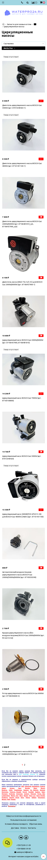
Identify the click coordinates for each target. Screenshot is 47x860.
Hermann (5, 794)
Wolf (8, 799)
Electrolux (5, 792)
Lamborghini (6, 795)
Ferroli (25, 792)
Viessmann (41, 797)
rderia (43, 786)
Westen (4, 799)
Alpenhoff (28, 786)
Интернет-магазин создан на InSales (23, 856)
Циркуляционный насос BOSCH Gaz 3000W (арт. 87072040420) (21, 457)
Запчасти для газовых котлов (19, 24)
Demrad (42, 790)
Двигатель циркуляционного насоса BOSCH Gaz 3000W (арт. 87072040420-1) (22, 106)
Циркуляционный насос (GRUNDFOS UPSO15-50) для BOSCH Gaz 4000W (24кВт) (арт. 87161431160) (22, 515)
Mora (21, 795)
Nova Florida (40, 795)
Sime (22, 797)
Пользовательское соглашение (23, 820)
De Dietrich (34, 790)
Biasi (35, 788)
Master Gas (14, 795)
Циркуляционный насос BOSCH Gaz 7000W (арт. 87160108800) (21, 399)
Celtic (10, 790)
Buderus (4, 790)
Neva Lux (32, 795)
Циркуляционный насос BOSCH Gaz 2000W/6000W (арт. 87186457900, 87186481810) (22, 341)
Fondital (30, 792)
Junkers (26, 794)
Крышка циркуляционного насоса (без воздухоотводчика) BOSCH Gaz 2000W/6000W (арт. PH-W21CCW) (23, 635)
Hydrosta (12, 794)
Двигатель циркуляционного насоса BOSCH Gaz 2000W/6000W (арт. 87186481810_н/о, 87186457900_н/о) (22, 224)
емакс (13, 799)
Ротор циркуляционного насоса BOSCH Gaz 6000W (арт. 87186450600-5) (23, 694)
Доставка (15, 828)
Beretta (27, 788)
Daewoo (26, 790)
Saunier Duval (14, 797)
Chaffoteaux (18, 790)
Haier (43, 792)
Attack (4, 788)
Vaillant (34, 797)
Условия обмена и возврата (16, 824)
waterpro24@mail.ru (25, 852)
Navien (26, 795)
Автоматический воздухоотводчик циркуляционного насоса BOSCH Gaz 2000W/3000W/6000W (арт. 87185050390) (19, 574)
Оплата (23, 828)
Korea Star (41, 794)
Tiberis (28, 797)
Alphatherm (35, 786)
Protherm (5, 797)
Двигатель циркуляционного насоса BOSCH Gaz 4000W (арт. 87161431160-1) (22, 164)
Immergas (19, 794)
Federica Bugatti (15, 792)
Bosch (43, 788)
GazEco (37, 792)
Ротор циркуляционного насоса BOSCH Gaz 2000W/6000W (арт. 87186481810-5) (20, 752)
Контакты (32, 828)
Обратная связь (35, 824)
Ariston (12, 788)
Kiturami (33, 794)
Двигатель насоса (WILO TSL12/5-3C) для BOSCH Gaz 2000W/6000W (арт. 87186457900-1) (22, 283)
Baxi (19, 788)
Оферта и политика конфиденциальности (23, 816)
